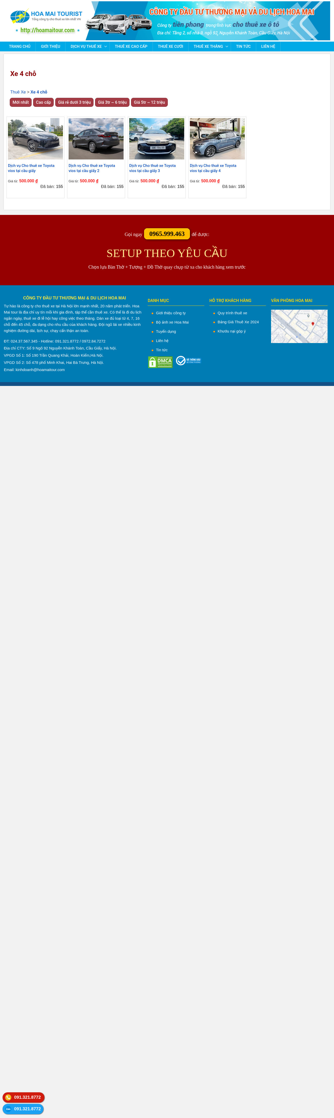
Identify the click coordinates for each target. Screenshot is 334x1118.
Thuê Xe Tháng (208, 46)
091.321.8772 (27, 1097)
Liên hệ (268, 46)
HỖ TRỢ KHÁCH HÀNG (230, 300)
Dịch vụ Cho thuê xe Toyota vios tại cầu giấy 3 (152, 168)
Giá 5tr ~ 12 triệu (149, 102)
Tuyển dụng (166, 331)
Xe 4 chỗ (23, 74)
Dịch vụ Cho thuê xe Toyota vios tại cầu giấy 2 (92, 168)
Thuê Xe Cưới (170, 46)
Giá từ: (13, 181)
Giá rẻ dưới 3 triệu (74, 102)
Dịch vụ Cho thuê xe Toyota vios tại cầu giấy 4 (213, 168)
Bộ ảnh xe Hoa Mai (172, 322)
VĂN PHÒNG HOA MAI (291, 300)
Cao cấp (43, 102)
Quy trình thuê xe (232, 313)
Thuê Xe (18, 92)
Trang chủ (19, 46)
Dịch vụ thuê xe (86, 46)
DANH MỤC (158, 300)
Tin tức (243, 46)
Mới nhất (21, 102)
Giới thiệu (50, 46)
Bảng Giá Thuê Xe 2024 (238, 322)
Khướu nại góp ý (232, 331)
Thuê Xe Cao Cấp (131, 46)
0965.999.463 (167, 233)
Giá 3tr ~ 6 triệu (112, 102)
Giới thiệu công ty (171, 313)
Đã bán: (47, 186)
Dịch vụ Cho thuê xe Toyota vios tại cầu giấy (31, 168)
